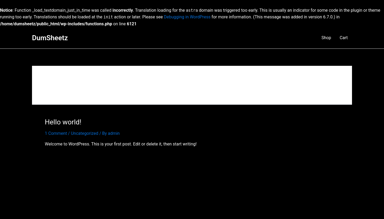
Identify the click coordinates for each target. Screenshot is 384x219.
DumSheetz (50, 38)
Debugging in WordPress (187, 16)
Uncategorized (84, 133)
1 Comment (56, 133)
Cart (344, 37)
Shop (326, 37)
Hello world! (63, 122)
